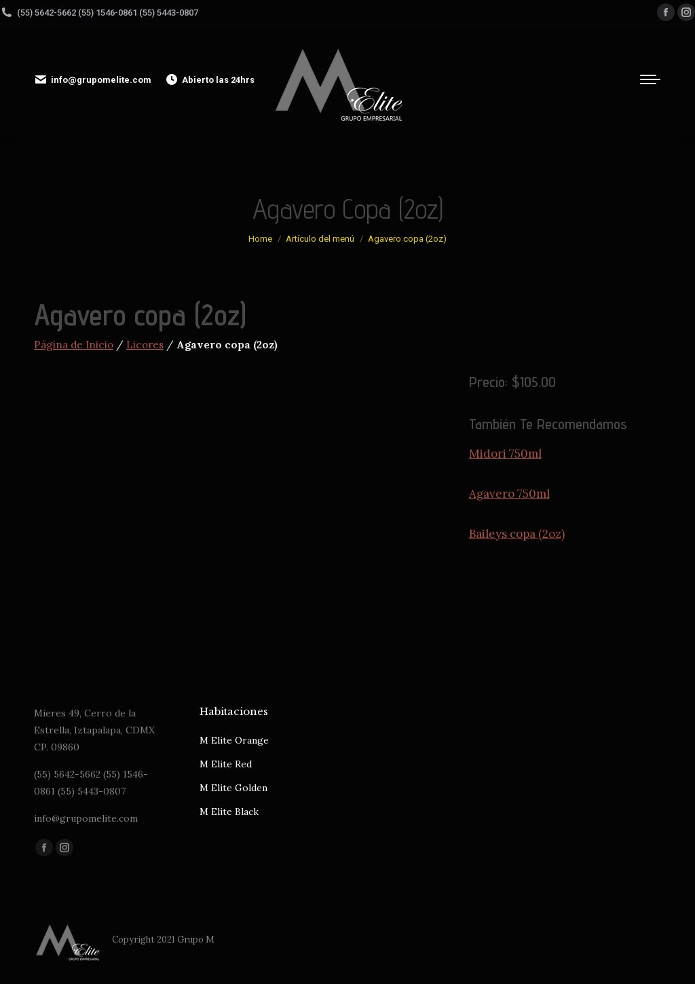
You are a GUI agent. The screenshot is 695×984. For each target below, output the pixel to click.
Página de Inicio (73, 344)
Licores (145, 344)
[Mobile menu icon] (650, 79)
